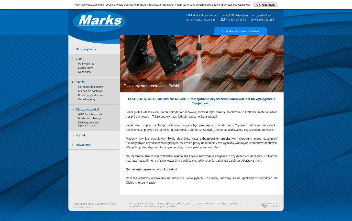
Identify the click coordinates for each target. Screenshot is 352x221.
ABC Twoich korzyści (90, 114)
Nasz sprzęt (85, 71)
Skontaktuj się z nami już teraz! (240, 31)
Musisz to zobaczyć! (90, 118)
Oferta (80, 82)
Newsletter (83, 145)
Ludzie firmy (85, 67)
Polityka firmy (86, 63)
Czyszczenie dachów (90, 86)
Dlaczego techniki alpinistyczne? (88, 124)
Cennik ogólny (86, 99)
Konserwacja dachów (91, 95)
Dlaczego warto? (87, 109)
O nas (80, 59)
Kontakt (81, 135)
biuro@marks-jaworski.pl (201, 19)
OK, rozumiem (265, 4)
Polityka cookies (83, 207)
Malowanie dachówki (90, 90)
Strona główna (86, 49)
